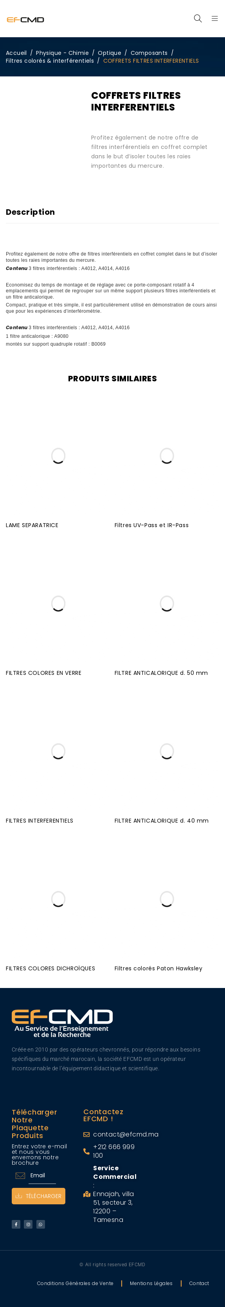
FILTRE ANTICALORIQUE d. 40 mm (162, 820)
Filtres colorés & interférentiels (50, 61)
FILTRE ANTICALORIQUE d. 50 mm (161, 672)
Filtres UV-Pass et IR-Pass (152, 524)
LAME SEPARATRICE (32, 524)
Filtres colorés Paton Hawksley (159, 968)
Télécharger (38, 1195)
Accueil (16, 53)
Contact (199, 1282)
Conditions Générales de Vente (75, 1282)
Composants (149, 53)
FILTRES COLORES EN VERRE (43, 672)
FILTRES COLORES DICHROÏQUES (50, 968)
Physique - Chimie (62, 53)
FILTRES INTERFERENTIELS (40, 820)
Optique (109, 53)
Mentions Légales (151, 1282)
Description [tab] (30, 212)
